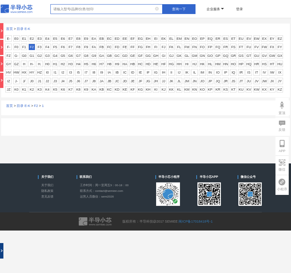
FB (101, 47)
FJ (164, 47)
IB (117, 72)
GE (132, 56)
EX (264, 39)
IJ (179, 72)
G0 (24, 56)
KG (140, 89)
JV (256, 81)
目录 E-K (23, 29)
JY (280, 81)
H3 (71, 64)
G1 (32, 56)
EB (101, 39)
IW (272, 72)
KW (256, 89)
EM (179, 39)
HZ (40, 72)
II (171, 72)
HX (24, 72)
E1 (24, 39)
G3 (47, 56)
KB (101, 89)
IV (264, 72)
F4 (47, 47)
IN (210, 72)
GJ (171, 56)
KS (225, 89)
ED (117, 39)
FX (272, 47)
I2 (62, 72)
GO (210, 56)
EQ (210, 39)
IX (279, 72)
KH (148, 89)
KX (264, 89)
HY (32, 72)
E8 (78, 39)
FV (256, 47)
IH (163, 72)
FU (249, 47)
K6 (63, 89)
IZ (8, 81)
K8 (78, 89)
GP (217, 56)
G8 (86, 56)
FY (280, 47)
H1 (55, 64)
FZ (8, 56)
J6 (78, 81)
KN (194, 89)
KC (109, 89)
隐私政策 (47, 191)
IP (225, 72)
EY (272, 39)
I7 (86, 72)
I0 (47, 72)
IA (109, 72)
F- (8, 47)
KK (171, 89)
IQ (233, 72)
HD (148, 64)
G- (16, 56)
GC (116, 56)
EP (202, 39)
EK (163, 39)
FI (155, 47)
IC (125, 72)
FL (179, 47)
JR (226, 81)
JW (264, 81)
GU (256, 56)
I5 (78, 72)
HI (187, 64)
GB (109, 56)
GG (148, 56)
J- (16, 81)
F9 (86, 47)
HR (256, 64)
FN (194, 47)
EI (155, 39)
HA (124, 64)
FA (94, 47)
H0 (47, 64)
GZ (16, 64)
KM (186, 89)
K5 (55, 89)
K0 (16, 89)
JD (125, 81)
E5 (55, 39)
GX (279, 56)
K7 (71, 89)
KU (241, 89)
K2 (32, 89)
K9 (86, 89)
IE (140, 72)
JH (156, 81)
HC (140, 64)
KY (272, 89)
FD (117, 47)
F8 (78, 47)
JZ (9, 89)
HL (210, 64)
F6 (63, 47)
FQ (218, 47)
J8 (93, 81)
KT (233, 89)
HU (279, 64)
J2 (47, 81)
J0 (31, 81)
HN (225, 64)
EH (148, 39)
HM (218, 64)
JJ (163, 81)
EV (249, 39)
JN (194, 81)
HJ (194, 64)
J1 (39, 81)
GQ (225, 56)
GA (101, 56)
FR (225, 47)
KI (155, 89)
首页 (9, 29)
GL (187, 56)
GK (179, 56)
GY (8, 64)
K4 (47, 89)
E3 (40, 39)
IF (148, 72)
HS (264, 64)
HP (241, 64)
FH (148, 47)
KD (117, 89)
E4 (47, 39)
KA (94, 89)
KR (218, 89)
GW (272, 56)
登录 (239, 9)
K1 (24, 89)
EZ (280, 39)
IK (186, 72)
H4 (78, 64)
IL (194, 72)
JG (148, 81)
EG (140, 39)
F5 (55, 47)
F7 (70, 47)
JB (109, 81)
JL (179, 81)
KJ (164, 89)
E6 (63, 39)
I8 (93, 72)
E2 (32, 39)
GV (264, 56)
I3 (70, 72)
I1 (55, 72)
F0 (16, 47)
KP (210, 89)
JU (249, 81)
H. (39, 64)
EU (241, 39)
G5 (63, 56)
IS (248, 72)
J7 (86, 81)
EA (94, 39)
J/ (24, 81)
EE (125, 39)
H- (31, 64)
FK (171, 47)
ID (132, 72)
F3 (39, 47)
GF (140, 56)
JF (140, 81)
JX (272, 81)
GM (194, 56)
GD (124, 56)
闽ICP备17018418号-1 (195, 221)
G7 (78, 56)
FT (241, 47)
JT (241, 81)
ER (218, 39)
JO (202, 81)
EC (109, 39)
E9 (86, 39)
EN (187, 39)
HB (132, 64)
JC (117, 81)
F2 (32, 47)
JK (171, 81)
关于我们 (47, 185)
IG (156, 72)
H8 (109, 64)
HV (8, 72)
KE (125, 89)
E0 (16, 39)
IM (202, 72)
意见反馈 (47, 196)
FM (187, 47)
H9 (117, 64)
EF (132, 39)
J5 (70, 81)
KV (249, 89)
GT (249, 56)
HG (171, 64)
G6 (70, 56)
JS (233, 81)
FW (264, 47)
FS (233, 47)
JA (101, 81)
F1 (24, 47)
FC (109, 47)
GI (163, 56)
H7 (101, 64)
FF (132, 47)
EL (171, 39)
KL (179, 89)
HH (179, 64)
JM (187, 81)
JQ (218, 81)
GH (155, 56)
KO (202, 89)
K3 (40, 89)
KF (132, 89)
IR (241, 72)
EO (194, 39)
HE (155, 64)
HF (163, 64)
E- (8, 39)
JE (133, 81)
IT (256, 72)
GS (241, 56)
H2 (63, 64)
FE (125, 47)
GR (233, 56)
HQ (248, 64)
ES (225, 39)
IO (217, 72)
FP (210, 47)
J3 (55, 81)
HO (233, 64)
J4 (62, 81)
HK (202, 64)
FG (140, 47)
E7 (71, 39)
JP (210, 81)
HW (16, 72)
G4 (55, 56)
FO (202, 47)
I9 (101, 72)
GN (202, 56)
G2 (40, 56)
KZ (280, 89)
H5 (86, 64)
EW (256, 39)
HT (272, 64)
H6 (94, 64)
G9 (94, 56)
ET (233, 39)
